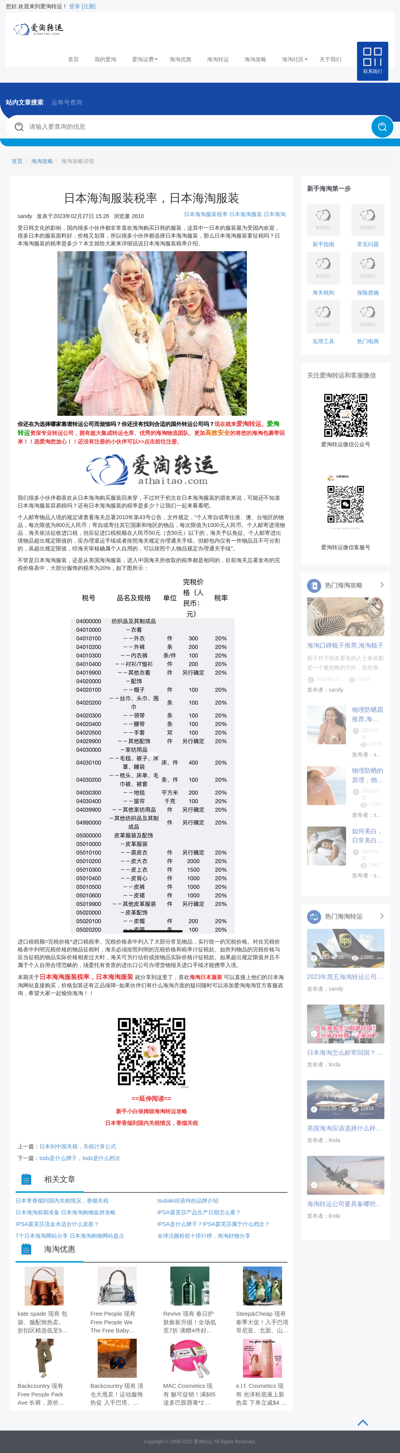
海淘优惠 (180, 59)
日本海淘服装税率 (206, 214)
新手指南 (323, 244)
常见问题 (368, 244)
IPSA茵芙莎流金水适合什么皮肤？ (57, 1224)
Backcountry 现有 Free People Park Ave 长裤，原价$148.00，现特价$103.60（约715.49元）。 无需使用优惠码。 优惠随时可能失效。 (43, 1394)
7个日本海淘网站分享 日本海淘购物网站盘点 (70, 1236)
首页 (73, 59)
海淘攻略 (255, 59)
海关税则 (323, 292)
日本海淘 (275, 214)
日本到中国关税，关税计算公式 (77, 1146)
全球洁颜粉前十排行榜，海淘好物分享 (203, 1236)
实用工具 (323, 341)
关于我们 (330, 59)
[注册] (89, 6)
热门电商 (368, 341)
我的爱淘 (105, 59)
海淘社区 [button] (295, 59)
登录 (74, 6)
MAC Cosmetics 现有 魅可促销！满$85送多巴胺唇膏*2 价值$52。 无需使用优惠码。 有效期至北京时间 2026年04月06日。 (189, 1394)
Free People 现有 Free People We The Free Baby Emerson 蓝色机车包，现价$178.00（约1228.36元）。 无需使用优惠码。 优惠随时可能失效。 (116, 1322)
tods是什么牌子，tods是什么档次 (79, 1158)
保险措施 (368, 292)
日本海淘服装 (246, 214)
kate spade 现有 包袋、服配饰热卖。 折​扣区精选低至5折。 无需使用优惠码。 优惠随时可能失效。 (42, 1322)
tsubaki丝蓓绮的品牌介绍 (187, 1201)
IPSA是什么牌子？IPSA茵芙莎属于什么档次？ (213, 1224)
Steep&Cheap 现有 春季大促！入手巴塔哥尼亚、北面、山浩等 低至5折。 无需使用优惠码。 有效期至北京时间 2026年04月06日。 (262, 1322)
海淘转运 (218, 59)
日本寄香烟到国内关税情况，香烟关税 (62, 1201)
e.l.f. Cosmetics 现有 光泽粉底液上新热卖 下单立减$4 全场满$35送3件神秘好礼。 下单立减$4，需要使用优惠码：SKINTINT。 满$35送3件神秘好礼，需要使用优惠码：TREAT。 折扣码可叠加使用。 (262, 1394)
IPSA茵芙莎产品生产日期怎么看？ (199, 1212)
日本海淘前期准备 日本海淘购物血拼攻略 (66, 1212)
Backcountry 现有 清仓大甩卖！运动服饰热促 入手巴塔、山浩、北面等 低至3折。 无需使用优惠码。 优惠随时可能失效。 (116, 1394)
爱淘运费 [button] (145, 59)
